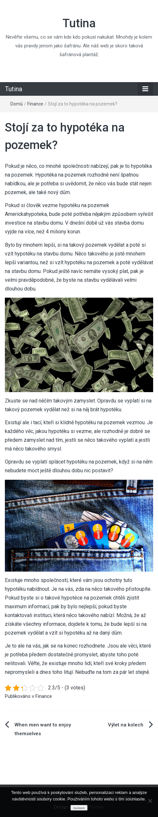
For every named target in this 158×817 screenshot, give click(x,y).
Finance (35, 103)
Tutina (79, 23)
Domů (16, 103)
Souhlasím (79, 808)
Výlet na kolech (125, 725)
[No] (150, 801)
